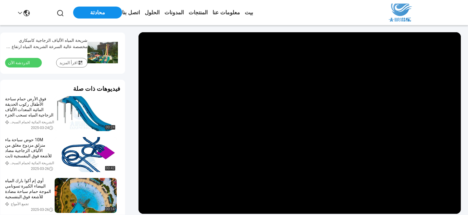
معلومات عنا (226, 13)
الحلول (152, 13)
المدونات (174, 13)
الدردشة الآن (22, 62)
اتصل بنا (131, 13)
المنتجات (198, 13)
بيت (249, 13)
